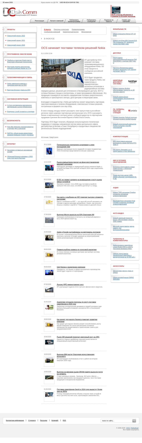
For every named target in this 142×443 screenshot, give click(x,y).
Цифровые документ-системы (118, 82)
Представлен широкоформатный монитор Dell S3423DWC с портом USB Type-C (125, 60)
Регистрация (39, 21)
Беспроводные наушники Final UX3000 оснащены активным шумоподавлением (124, 202)
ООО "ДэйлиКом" (132, 428)
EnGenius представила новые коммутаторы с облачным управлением (124, 168)
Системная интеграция (17, 99)
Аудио (115, 188)
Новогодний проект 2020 (16, 45)
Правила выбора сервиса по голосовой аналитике (77, 250)
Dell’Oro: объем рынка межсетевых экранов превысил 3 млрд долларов (20, 134)
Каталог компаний (56, 21)
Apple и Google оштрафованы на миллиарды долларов (78, 232)
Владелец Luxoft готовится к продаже (20, 111)
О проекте (32, 420)
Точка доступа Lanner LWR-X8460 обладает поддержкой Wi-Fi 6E (125, 176)
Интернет (11, 144)
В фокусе (49, 39)
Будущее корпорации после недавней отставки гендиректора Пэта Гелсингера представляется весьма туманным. (79, 150)
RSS (64, 420)
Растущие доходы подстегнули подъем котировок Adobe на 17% (19, 67)
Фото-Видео (118, 213)
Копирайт (55, 420)
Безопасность (13, 120)
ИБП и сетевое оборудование (119, 161)
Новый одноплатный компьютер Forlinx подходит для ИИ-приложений (124, 125)
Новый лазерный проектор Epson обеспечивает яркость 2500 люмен (123, 219)
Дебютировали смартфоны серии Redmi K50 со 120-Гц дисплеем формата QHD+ (123, 246)
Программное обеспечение (19, 54)
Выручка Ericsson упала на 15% (18, 90)
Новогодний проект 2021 (16, 40)
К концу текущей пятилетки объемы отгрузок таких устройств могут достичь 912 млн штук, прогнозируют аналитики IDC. (79, 394)
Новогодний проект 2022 (16, 36)
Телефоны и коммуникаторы (120, 239)
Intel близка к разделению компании (71, 267)
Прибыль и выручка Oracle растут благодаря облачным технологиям (19, 61)
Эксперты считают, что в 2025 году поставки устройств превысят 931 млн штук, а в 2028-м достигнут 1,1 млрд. (77, 185)
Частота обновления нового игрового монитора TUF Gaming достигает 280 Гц (124, 69)
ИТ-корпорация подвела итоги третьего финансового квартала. (80, 287)
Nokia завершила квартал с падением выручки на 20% (17, 84)
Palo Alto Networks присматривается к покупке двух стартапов (20, 127)
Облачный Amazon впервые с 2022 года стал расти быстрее (20, 157)
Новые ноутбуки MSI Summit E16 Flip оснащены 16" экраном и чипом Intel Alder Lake (125, 42)
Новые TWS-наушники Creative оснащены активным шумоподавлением (124, 194)
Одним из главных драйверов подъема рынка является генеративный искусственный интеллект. (77, 340)
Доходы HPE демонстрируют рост (70, 285)
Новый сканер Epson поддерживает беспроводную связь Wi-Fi (123, 98)
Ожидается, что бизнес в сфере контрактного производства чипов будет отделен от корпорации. (78, 270)
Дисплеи (117, 53)
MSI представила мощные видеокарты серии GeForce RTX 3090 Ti (124, 142)
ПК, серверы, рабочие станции (118, 111)
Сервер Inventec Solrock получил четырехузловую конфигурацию (125, 118)
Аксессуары (118, 266)
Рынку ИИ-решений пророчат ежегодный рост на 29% (78, 337)
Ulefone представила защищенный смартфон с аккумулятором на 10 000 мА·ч (124, 255)
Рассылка (43, 420)
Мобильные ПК (119, 29)
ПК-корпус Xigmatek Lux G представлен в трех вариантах (124, 150)
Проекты (11, 29)
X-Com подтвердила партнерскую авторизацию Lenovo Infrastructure (19, 106)
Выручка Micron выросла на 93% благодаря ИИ (75, 215)
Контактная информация (15, 420)
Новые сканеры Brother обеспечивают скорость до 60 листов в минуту (123, 90)
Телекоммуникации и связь (19, 77)
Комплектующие (120, 136)
